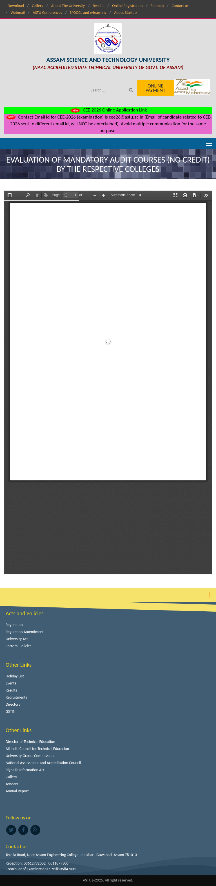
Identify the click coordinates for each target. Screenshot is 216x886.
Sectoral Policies (18, 646)
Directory (13, 704)
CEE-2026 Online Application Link (108, 110)
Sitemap (157, 5)
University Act (17, 638)
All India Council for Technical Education (37, 748)
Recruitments (16, 697)
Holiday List (15, 676)
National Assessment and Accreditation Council (43, 762)
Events (11, 683)
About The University (68, 5)
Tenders (12, 784)
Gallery (37, 5)
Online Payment (155, 88)
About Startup (125, 12)
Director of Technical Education (30, 741)
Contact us (180, 5)
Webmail (17, 12)
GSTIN (10, 711)
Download (16, 5)
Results (98, 5)
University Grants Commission (30, 755)
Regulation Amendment (25, 631)
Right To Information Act (25, 769)
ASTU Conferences (47, 12)
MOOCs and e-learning (88, 12)
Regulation (14, 624)
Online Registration (127, 5)
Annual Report (17, 791)
